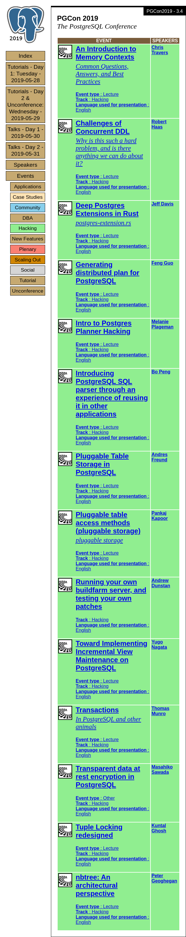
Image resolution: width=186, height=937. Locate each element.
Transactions (97, 710)
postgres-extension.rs (103, 222)
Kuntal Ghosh (158, 828)
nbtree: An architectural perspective (97, 885)
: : (112, 625)
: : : (112, 102)
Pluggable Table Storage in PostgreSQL (102, 464)
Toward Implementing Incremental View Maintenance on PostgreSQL (111, 655)
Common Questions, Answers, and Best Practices (102, 74)
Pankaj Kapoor (159, 516)
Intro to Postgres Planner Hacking (104, 327)
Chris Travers (159, 50)
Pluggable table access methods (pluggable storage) (108, 523)
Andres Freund (159, 457)
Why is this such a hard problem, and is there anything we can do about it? (109, 152)
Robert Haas (158, 124)
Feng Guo (162, 263)
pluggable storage (99, 540)
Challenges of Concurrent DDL (103, 127)
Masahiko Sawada (162, 769)
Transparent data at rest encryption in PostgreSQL (108, 776)
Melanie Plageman (162, 324)
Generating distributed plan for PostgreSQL (107, 273)
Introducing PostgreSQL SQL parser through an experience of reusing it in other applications (112, 393)
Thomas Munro (160, 711)
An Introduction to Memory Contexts (106, 53)
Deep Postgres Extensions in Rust (107, 209)
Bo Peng (160, 371)
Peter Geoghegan (164, 878)
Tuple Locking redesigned (99, 831)
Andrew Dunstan (160, 583)
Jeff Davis (162, 203)
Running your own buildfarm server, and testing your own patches (111, 594)
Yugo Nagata (159, 644)
